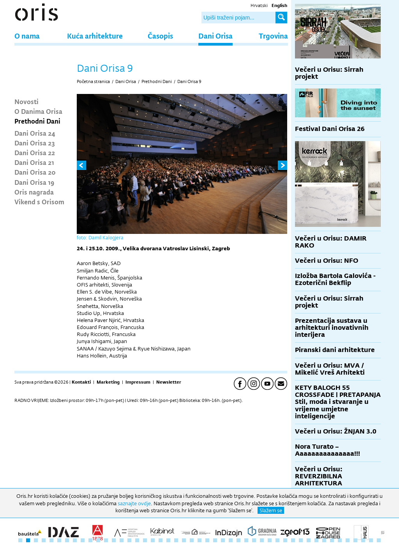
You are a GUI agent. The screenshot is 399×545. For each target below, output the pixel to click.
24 (199, 540)
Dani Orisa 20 (35, 172)
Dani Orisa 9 (189, 81)
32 (262, 540)
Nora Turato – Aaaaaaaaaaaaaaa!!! (327, 450)
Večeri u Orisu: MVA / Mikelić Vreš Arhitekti (330, 369)
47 (379, 540)
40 (324, 540)
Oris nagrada (34, 191)
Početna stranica (93, 81)
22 (184, 540)
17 (145, 540)
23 (192, 540)
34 (277, 540)
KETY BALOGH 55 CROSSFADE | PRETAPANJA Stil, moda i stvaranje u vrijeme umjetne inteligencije (338, 402)
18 (153, 540)
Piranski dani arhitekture (335, 350)
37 (301, 540)
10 (90, 540)
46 (371, 540)
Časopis (160, 35)
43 (348, 540)
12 (106, 540)
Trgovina (273, 35)
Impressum (137, 382)
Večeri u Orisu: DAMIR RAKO (331, 241)
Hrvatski (259, 5)
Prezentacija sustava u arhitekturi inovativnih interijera (332, 328)
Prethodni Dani (37, 121)
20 (168, 540)
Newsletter (168, 382)
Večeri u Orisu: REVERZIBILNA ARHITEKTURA (319, 476)
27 (223, 540)
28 (231, 540)
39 (316, 540)
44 (355, 540)
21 (176, 540)
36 (293, 540)
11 (98, 540)
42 (340, 540)
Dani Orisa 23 (34, 142)
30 (246, 540)
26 (215, 540)
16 (137, 540)
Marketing (108, 382)
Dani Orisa (215, 35)
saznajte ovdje (134, 503)
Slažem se (271, 510)
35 (285, 540)
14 (122, 540)
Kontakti (81, 382)
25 (207, 540)
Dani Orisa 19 (34, 182)
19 (160, 540)
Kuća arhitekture (95, 35)
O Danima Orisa (38, 111)
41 (332, 540)
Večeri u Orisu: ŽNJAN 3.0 (335, 431)
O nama (27, 35)
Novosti (26, 101)
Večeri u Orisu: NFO (326, 261)
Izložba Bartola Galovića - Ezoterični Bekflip (335, 279)
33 (270, 540)
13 (114, 540)
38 (309, 540)
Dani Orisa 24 (34, 133)
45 (363, 540)
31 (254, 540)
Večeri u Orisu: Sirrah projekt (329, 73)
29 (238, 540)
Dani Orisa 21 (34, 162)
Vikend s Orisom (39, 201)
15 (129, 540)
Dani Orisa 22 (34, 152)
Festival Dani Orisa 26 (330, 129)
